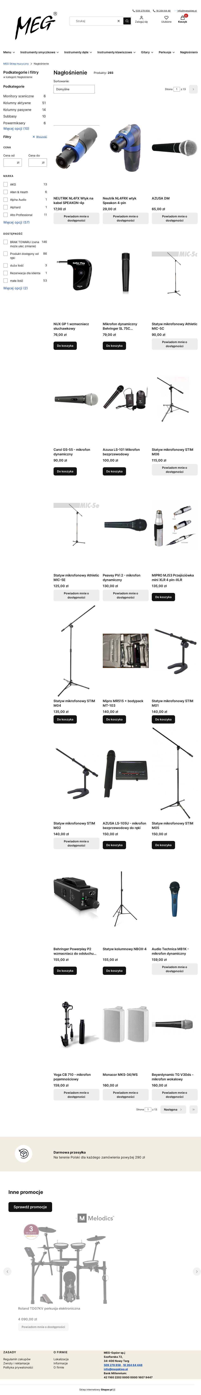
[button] (127, 20)
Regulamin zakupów (16, 1359)
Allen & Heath (19, 192)
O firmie (59, 1367)
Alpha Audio (18, 199)
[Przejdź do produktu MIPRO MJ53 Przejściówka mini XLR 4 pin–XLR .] (175, 525)
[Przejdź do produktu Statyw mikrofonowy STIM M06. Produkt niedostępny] (175, 399)
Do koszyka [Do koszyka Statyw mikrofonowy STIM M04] (65, 719)
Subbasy (24, 116)
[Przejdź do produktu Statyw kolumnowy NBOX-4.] (126, 898)
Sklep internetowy (95, 1389)
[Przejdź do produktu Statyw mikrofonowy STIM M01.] (175, 650)
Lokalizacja (61, 1359)
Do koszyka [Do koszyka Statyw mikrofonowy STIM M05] (163, 845)
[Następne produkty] (173, 1109)
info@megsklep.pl (187, 10)
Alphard (15, 207)
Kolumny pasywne (24, 110)
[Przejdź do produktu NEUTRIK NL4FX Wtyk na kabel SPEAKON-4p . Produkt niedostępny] (76, 148)
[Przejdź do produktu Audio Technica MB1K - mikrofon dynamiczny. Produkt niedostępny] (175, 898)
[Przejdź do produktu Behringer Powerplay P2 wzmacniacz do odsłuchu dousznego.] (76, 898)
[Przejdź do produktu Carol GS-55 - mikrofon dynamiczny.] (76, 399)
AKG (13, 184)
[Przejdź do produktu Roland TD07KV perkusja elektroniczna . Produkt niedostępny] (69, 1258)
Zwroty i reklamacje (16, 1363)
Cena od (9, 155)
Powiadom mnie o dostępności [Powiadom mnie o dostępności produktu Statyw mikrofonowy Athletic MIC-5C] (174, 344)
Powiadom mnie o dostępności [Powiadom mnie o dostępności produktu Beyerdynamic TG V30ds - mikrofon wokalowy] (174, 1094)
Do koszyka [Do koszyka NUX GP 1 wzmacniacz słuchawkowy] (65, 345)
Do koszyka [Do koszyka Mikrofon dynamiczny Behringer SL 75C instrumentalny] (114, 345)
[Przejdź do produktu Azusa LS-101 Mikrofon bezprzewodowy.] (126, 399)
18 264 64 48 (163, 10)
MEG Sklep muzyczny (16, 63)
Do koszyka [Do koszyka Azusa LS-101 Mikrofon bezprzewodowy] (114, 471)
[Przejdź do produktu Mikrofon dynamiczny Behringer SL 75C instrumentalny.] (126, 273)
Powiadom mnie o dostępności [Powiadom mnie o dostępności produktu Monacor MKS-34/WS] (125, 1094)
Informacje (61, 1363)
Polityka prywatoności (18, 1367)
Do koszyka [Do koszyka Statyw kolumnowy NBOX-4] (114, 970)
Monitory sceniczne (24, 96)
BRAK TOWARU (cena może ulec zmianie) (24, 244)
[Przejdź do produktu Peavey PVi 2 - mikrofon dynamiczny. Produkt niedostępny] (126, 525)
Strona (169, 89)
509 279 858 (143, 10)
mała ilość (16, 280)
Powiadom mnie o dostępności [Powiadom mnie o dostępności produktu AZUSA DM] (174, 218)
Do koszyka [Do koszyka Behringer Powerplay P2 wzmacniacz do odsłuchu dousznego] (65, 970)
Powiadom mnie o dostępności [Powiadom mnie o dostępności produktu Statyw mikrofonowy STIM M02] (76, 843)
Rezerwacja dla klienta (25, 273)
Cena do (34, 155)
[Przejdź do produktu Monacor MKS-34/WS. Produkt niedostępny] (126, 1024)
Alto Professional (21, 215)
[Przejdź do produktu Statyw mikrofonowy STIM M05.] (175, 773)
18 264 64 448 (133, 1365)
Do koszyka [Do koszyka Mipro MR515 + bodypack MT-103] (114, 719)
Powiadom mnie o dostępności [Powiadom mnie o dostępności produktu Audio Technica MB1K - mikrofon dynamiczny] (174, 969)
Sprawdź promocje (30, 1207)
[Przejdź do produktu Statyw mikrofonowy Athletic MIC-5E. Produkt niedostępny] (76, 525)
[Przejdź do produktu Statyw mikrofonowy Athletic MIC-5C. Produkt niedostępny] (175, 273)
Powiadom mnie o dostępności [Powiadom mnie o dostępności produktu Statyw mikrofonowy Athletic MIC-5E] (76, 595)
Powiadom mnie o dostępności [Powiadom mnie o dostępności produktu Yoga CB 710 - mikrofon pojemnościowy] (76, 1094)
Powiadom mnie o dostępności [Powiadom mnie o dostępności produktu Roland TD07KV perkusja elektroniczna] (43, 1327)
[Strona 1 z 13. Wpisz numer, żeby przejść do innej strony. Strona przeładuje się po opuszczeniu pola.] (176, 89)
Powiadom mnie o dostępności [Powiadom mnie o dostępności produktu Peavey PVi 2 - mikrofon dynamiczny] (125, 595)
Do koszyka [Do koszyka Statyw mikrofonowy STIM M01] (163, 719)
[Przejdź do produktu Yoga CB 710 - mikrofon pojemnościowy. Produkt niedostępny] (76, 1024)
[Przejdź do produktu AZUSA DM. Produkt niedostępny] (175, 148)
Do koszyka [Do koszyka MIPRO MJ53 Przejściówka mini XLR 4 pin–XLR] (163, 597)
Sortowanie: (61, 81)
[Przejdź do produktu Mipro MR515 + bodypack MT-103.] (126, 650)
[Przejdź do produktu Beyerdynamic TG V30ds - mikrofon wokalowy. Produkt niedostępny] (175, 1024)
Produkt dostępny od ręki (24, 256)
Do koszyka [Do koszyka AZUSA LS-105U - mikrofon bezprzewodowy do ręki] (114, 845)
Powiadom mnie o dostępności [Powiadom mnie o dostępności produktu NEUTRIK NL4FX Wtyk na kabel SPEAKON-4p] (76, 218)
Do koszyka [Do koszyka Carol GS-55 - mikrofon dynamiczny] (65, 471)
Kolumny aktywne (24, 103)
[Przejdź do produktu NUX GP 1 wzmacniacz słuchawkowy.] (76, 273)
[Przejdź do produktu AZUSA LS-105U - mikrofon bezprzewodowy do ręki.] (126, 773)
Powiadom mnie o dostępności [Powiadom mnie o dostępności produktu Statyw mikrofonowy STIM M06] (174, 469)
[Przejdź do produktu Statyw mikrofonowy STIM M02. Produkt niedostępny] (76, 773)
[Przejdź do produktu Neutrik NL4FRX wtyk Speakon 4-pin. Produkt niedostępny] (126, 148)
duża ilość (17, 265)
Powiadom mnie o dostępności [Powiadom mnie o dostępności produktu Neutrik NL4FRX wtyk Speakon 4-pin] (125, 218)
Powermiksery (24, 123)
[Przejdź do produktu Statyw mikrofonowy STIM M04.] (76, 650)
